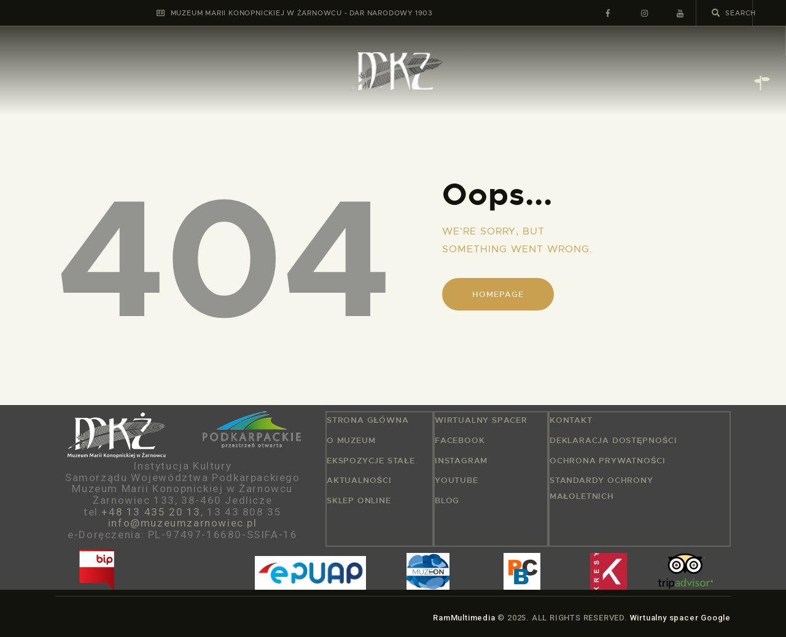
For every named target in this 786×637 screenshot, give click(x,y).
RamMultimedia (464, 617)
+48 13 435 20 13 (151, 512)
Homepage (497, 294)
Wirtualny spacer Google (680, 617)
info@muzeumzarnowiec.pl (182, 523)
